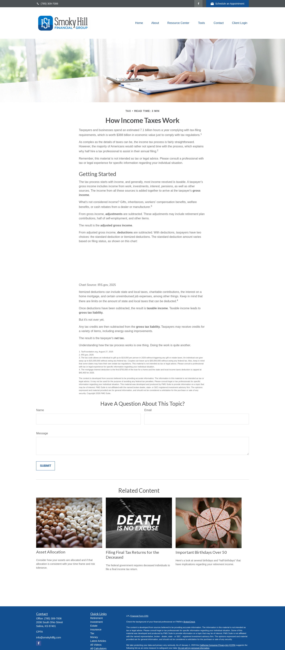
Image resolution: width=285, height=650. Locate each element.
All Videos (96, 644)
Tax (92, 633)
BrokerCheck (189, 622)
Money (94, 637)
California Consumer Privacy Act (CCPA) (218, 645)
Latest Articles (98, 640)
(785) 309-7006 (47, 3)
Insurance (95, 629)
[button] (139, 23)
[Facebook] (198, 3)
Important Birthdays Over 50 (201, 552)
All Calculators (98, 648)
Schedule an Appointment (227, 3)
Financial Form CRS (139, 616)
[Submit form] (45, 465)
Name (40, 410)
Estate (94, 625)
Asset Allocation (50, 551)
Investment (96, 621)
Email (148, 410)
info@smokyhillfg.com (48, 637)
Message (42, 433)
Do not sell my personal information (193, 648)
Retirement (96, 618)
